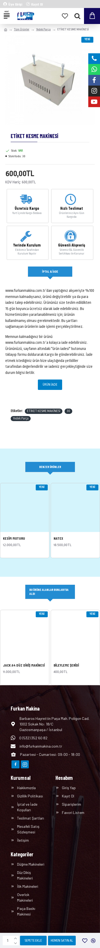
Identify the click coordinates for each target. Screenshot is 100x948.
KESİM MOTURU (14, 538)
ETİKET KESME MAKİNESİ (43, 411)
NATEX (58, 538)
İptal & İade (50, 271)
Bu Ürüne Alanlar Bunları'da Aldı (49, 591)
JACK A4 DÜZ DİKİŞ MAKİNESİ (24, 665)
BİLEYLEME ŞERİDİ (66, 665)
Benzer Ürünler (50, 467)
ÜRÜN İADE (50, 384)
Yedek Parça (43, 29)
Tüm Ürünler (21, 29)
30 (68, 411)
